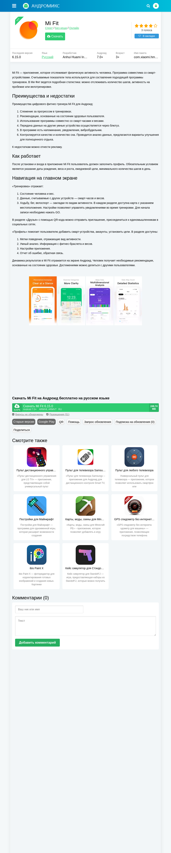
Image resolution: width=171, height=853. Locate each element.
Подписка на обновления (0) (135, 422)
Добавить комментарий (37, 642)
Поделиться (22, 430)
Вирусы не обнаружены (27, 414)
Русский (47, 57)
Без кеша (61, 28)
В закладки (146, 36)
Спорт (49, 28)
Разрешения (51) (57, 414)
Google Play (46, 421)
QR (61, 422)
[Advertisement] (49, 359)
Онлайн (74, 28)
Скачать (55, 36)
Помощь (73, 422)
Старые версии (23, 421)
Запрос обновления (97, 422)
